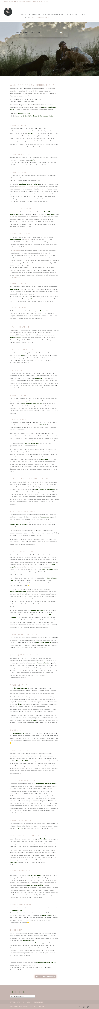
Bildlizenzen (39, 1002)
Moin (23, 14)
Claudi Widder (75, 14)
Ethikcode (28, 239)
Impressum (27, 1002)
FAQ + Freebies (39, 18)
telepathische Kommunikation (27, 186)
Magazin (25, 18)
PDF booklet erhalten (45, 976)
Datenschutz (15, 1002)
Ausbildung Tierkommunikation (45, 14)
